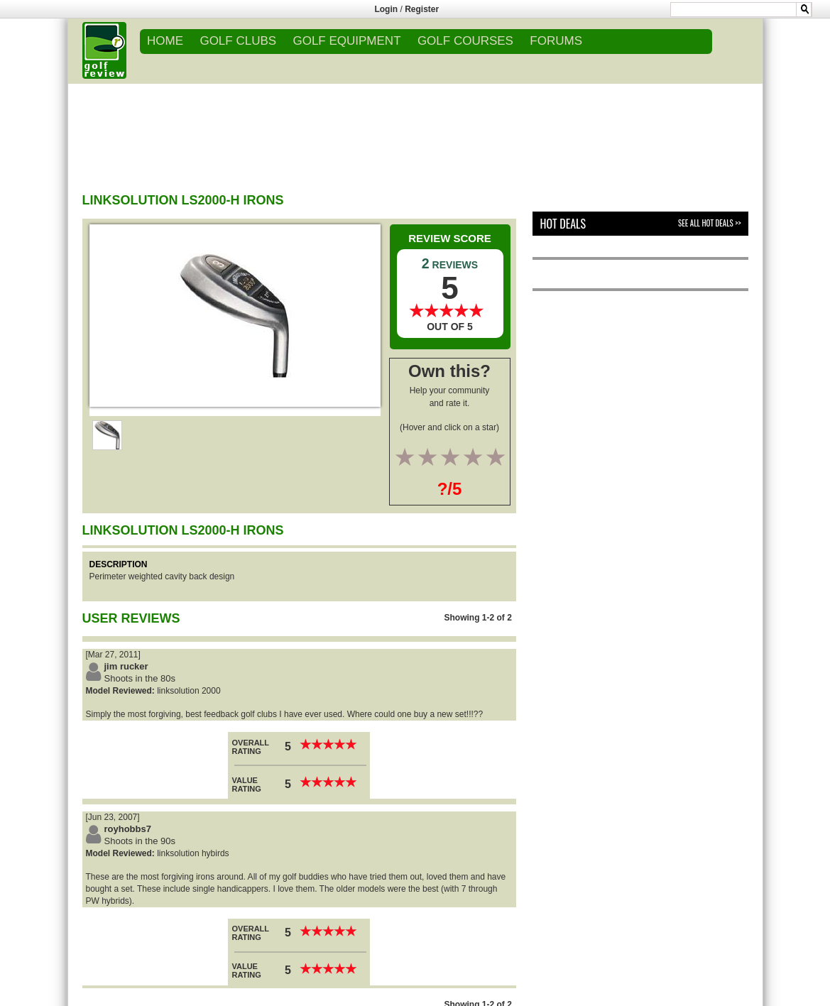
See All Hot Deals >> (709, 223)
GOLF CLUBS (238, 41)
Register (422, 9)
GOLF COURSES (465, 41)
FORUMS (556, 41)
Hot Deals (563, 223)
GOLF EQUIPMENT (346, 41)
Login (386, 9)
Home (165, 41)
